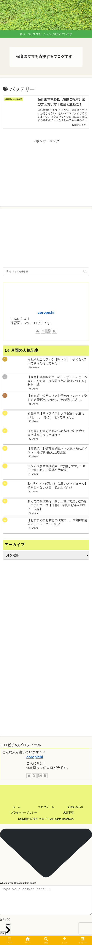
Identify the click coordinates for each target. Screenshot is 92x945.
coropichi (46, 313)
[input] (46, 272)
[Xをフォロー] (43, 331)
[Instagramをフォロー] (48, 331)
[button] (85, 272)
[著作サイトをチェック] (37, 331)
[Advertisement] (46, 170)
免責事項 (68, 812)
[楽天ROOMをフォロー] (54, 331)
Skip (2, 933)
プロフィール (46, 807)
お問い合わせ (75, 807)
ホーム (16, 807)
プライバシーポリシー (24, 812)
